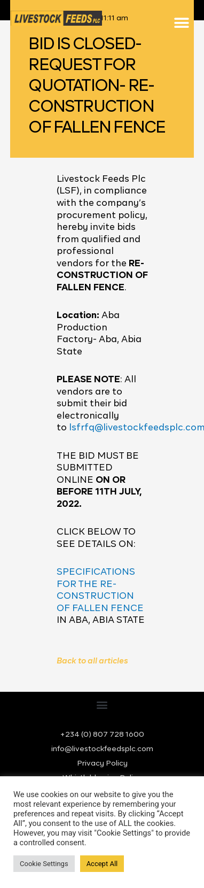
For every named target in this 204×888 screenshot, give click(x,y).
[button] (181, 23)
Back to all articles (92, 661)
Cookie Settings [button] (44, 864)
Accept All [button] (102, 864)
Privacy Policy (102, 763)
